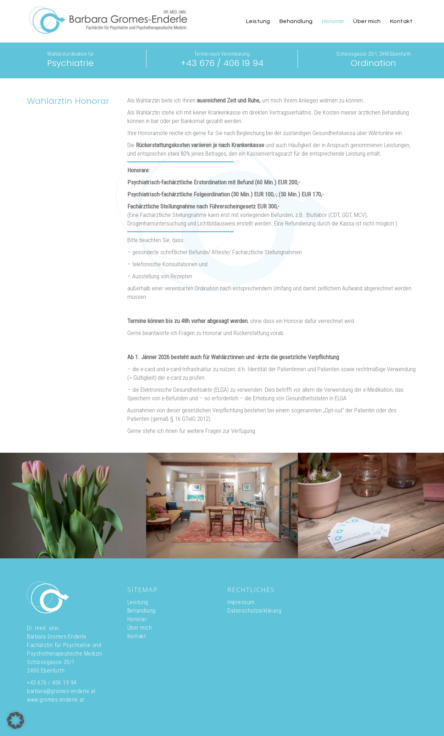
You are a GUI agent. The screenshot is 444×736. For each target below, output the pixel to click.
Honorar (137, 619)
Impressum (241, 602)
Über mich (139, 627)
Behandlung (141, 610)
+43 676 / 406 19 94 (222, 63)
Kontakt (136, 636)
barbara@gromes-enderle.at (61, 691)
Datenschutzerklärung (254, 610)
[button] (15, 720)
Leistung (137, 602)
